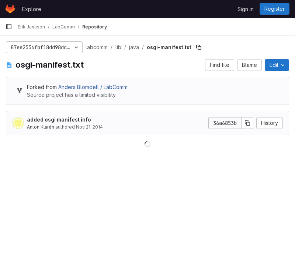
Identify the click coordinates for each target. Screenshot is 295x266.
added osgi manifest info (59, 119)
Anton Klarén (40, 127)
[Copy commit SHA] (247, 123)
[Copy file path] (199, 47)
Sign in (245, 9)
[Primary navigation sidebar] (9, 27)
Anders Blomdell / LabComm (93, 87)
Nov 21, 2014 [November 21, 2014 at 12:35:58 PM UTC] (89, 127)
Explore (31, 9)
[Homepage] (10, 9)
